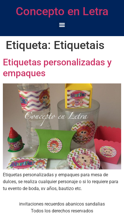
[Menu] (62, 25)
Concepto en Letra (62, 11)
